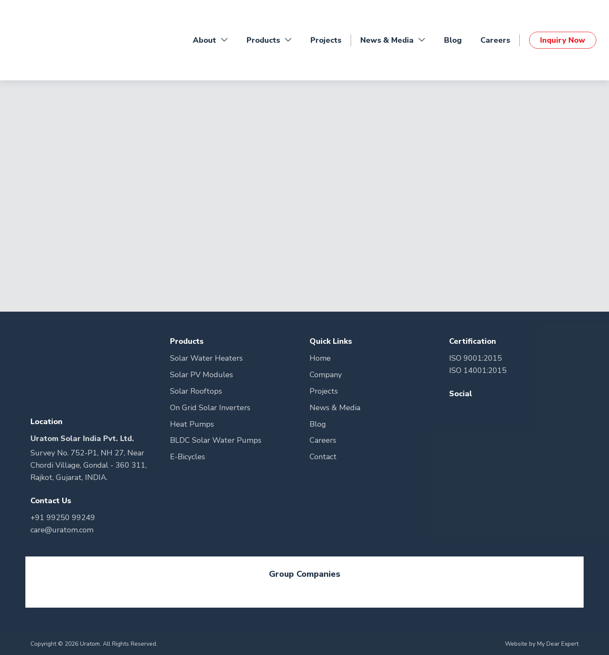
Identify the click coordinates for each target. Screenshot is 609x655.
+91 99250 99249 (62, 517)
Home (320, 358)
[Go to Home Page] (46, 40)
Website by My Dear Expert (542, 644)
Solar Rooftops (196, 391)
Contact (323, 457)
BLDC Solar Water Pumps (215, 440)
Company (326, 375)
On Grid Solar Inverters (210, 408)
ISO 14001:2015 (478, 370)
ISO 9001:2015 (475, 358)
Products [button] (269, 40)
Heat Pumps (192, 424)
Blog (453, 40)
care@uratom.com (61, 530)
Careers (495, 40)
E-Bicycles (187, 457)
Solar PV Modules (201, 375)
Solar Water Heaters (206, 358)
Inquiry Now (562, 40)
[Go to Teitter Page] (473, 411)
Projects (325, 40)
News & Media (335, 408)
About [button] (210, 40)
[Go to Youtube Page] (488, 411)
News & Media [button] (392, 40)
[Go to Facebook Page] (456, 411)
